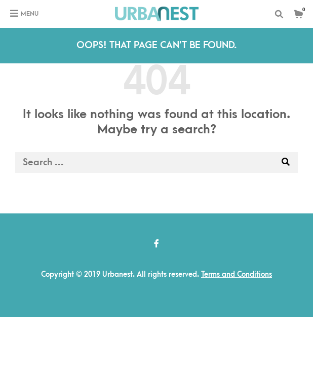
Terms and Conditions (236, 274)
